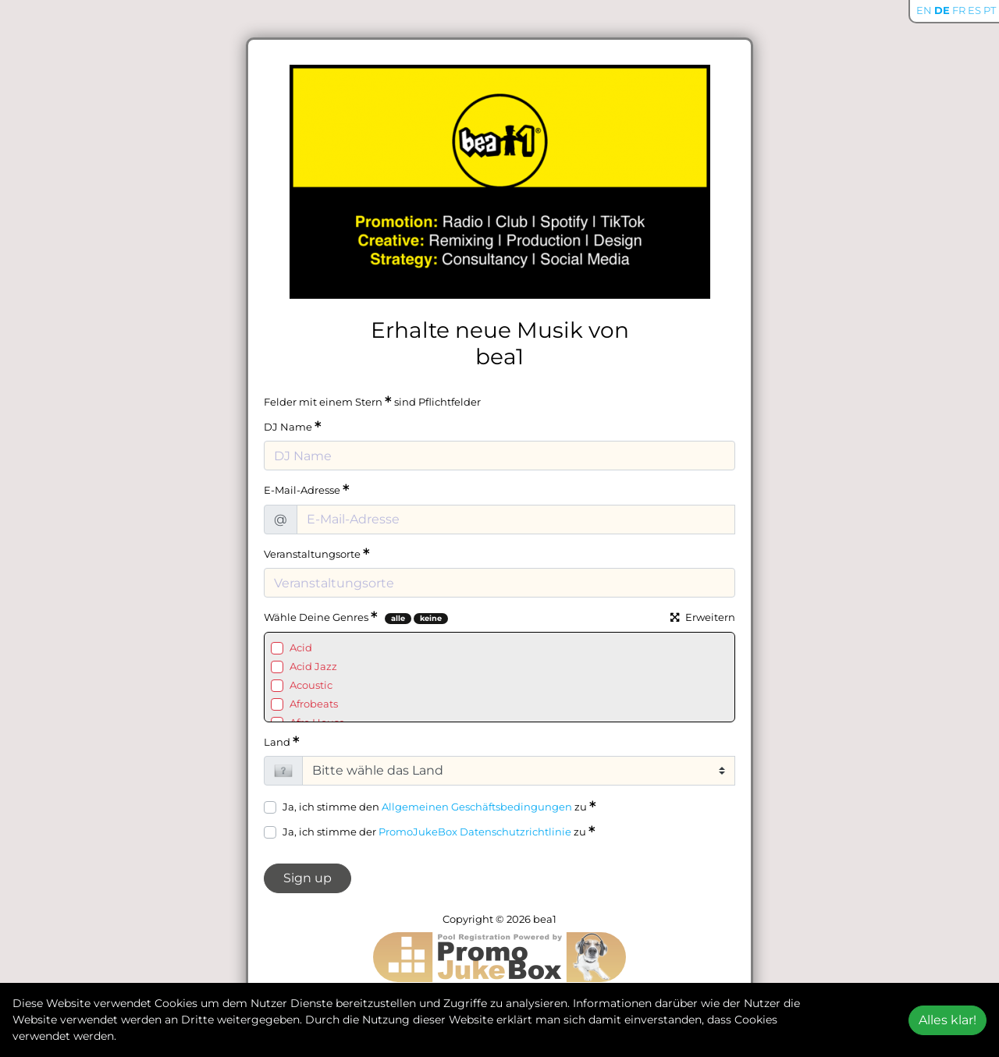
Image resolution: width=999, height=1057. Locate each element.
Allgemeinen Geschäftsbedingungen (477, 806)
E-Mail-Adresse (307, 489)
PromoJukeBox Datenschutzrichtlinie (475, 831)
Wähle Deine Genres (321, 616)
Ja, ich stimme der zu (439, 831)
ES (974, 10)
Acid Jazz (313, 666)
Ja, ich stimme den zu (439, 806)
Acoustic (311, 685)
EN (924, 10)
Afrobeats (314, 703)
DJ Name (293, 426)
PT (989, 10)
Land (282, 741)
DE (942, 10)
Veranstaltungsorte (317, 553)
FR (958, 10)
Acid (301, 647)
